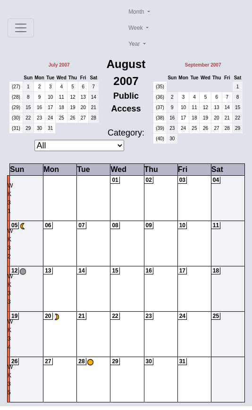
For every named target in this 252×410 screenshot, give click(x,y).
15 (28, 107)
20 (83, 107)
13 (83, 97)
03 (182, 180)
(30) (16, 117)
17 (50, 107)
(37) (160, 107)
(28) (16, 97)
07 (81, 225)
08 (115, 225)
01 (115, 180)
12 (72, 97)
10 (50, 97)
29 (28, 128)
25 (61, 117)
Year (135, 44)
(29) (16, 107)
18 (61, 107)
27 (83, 117)
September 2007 (203, 65)
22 (28, 117)
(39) (160, 128)
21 (93, 107)
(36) (160, 97)
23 (39, 117)
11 (61, 97)
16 (39, 107)
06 (48, 225)
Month (137, 12)
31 (50, 128)
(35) (160, 86)
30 (39, 128)
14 (93, 97)
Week (136, 28)
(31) (16, 128)
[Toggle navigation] (21, 27)
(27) (16, 86)
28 (93, 117)
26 (72, 117)
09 (149, 225)
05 (14, 225)
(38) (160, 117)
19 (72, 107)
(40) (160, 138)
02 (149, 180)
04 (216, 180)
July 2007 (58, 65)
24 (50, 117)
